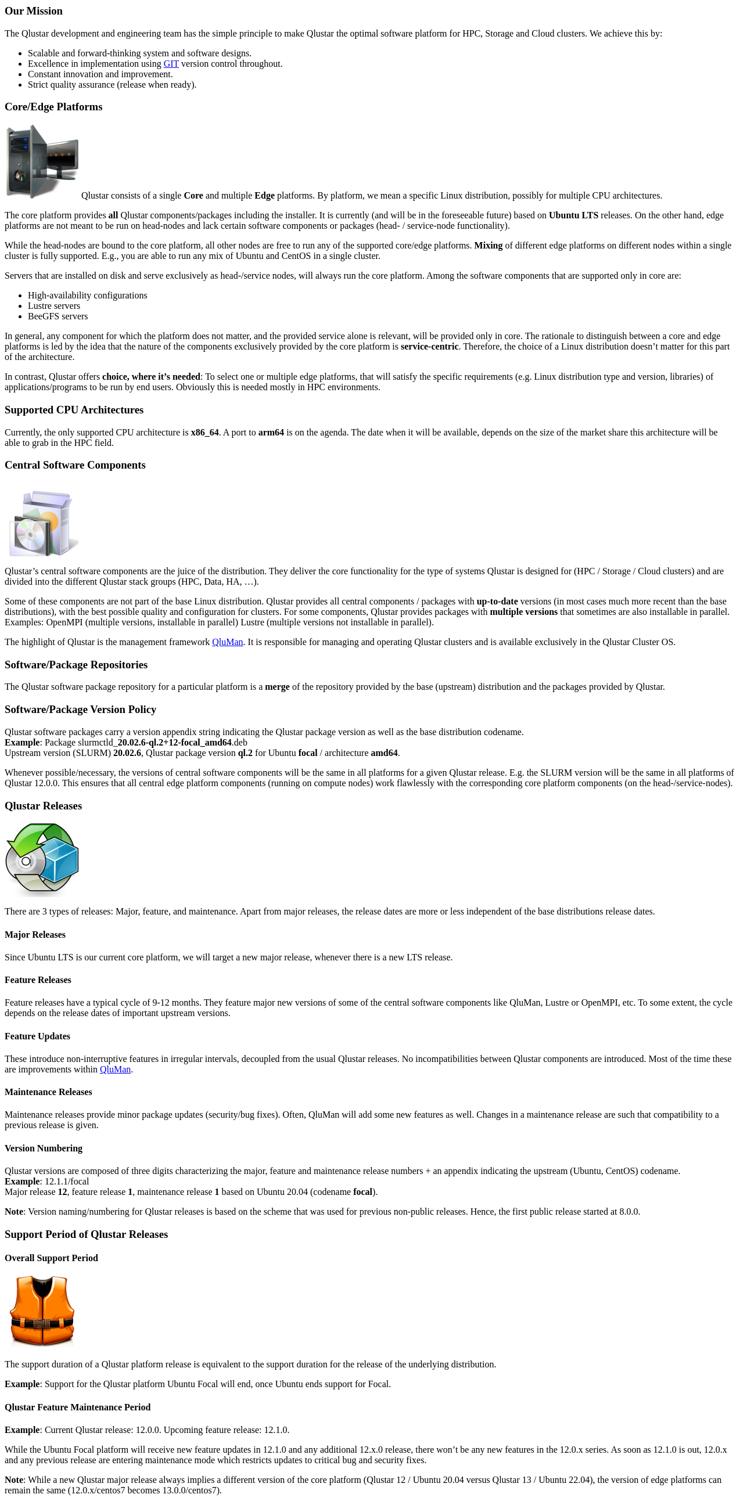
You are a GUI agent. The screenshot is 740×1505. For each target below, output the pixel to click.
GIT (171, 64)
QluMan (227, 642)
